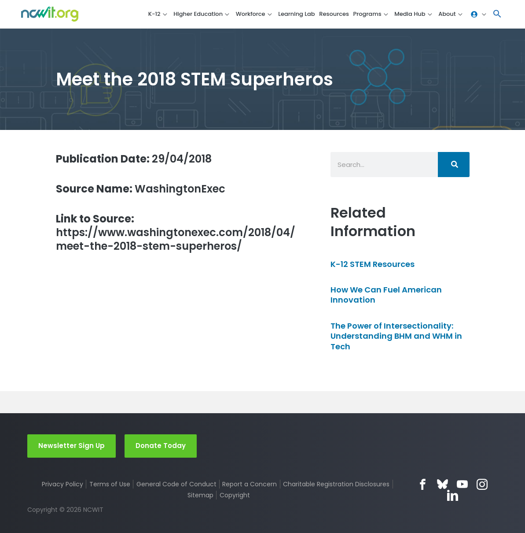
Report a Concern (249, 484)
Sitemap (200, 495)
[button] (497, 14)
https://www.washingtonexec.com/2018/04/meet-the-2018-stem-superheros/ (175, 232)
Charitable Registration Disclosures (336, 484)
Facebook (422, 484)
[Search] (454, 164)
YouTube (462, 484)
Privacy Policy (62, 484)
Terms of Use (109, 484)
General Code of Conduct (176, 484)
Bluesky (442, 484)
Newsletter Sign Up (71, 445)
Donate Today (161, 445)
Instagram (482, 484)
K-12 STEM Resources (372, 264)
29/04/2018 (134, 159)
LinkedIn (452, 495)
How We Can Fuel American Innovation (386, 294)
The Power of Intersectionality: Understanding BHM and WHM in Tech (396, 336)
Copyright (235, 495)
